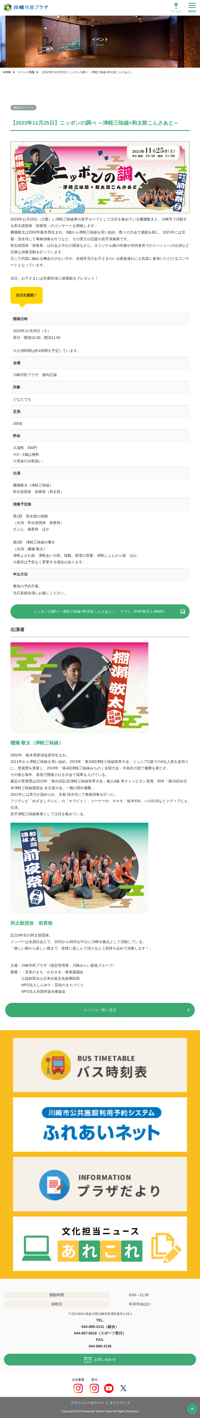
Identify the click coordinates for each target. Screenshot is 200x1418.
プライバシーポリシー (87, 1403)
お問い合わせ (105, 1359)
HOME (7, 72)
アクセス (176, 11)
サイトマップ (120, 1403)
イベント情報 (26, 72)
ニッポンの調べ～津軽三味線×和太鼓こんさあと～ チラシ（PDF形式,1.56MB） (100, 611)
